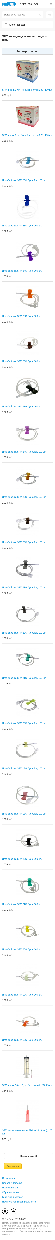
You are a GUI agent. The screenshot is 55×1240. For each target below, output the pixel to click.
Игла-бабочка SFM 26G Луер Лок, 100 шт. (24, 542)
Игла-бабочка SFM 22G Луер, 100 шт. (22, 859)
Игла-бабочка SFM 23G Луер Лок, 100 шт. (24, 180)
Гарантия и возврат (12, 1197)
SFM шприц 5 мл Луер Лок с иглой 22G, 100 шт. (27, 135)
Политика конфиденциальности (19, 1202)
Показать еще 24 (28, 1156)
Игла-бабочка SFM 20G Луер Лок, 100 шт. (24, 723)
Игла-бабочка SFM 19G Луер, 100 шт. (22, 995)
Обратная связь (10, 1192)
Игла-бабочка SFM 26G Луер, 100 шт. (22, 361)
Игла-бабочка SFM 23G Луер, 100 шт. (22, 225)
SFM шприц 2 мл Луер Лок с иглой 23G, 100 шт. (27, 90)
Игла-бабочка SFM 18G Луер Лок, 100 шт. (24, 814)
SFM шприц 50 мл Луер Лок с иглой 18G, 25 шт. (27, 1085)
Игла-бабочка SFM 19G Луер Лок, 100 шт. (24, 768)
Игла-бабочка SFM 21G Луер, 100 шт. (22, 904)
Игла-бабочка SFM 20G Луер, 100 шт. (22, 949)
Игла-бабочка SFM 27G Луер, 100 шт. (22, 406)
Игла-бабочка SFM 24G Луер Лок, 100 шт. (24, 452)
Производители (10, 1187)
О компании (8, 1178)
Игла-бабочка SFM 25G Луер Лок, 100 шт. (24, 497)
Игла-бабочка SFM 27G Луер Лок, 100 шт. (24, 587)
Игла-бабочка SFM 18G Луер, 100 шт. (22, 1040)
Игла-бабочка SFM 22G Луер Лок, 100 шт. (24, 633)
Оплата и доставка (12, 1183)
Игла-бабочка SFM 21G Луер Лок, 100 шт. (24, 678)
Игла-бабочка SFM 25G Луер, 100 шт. (22, 316)
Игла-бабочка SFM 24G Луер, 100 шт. (22, 271)
